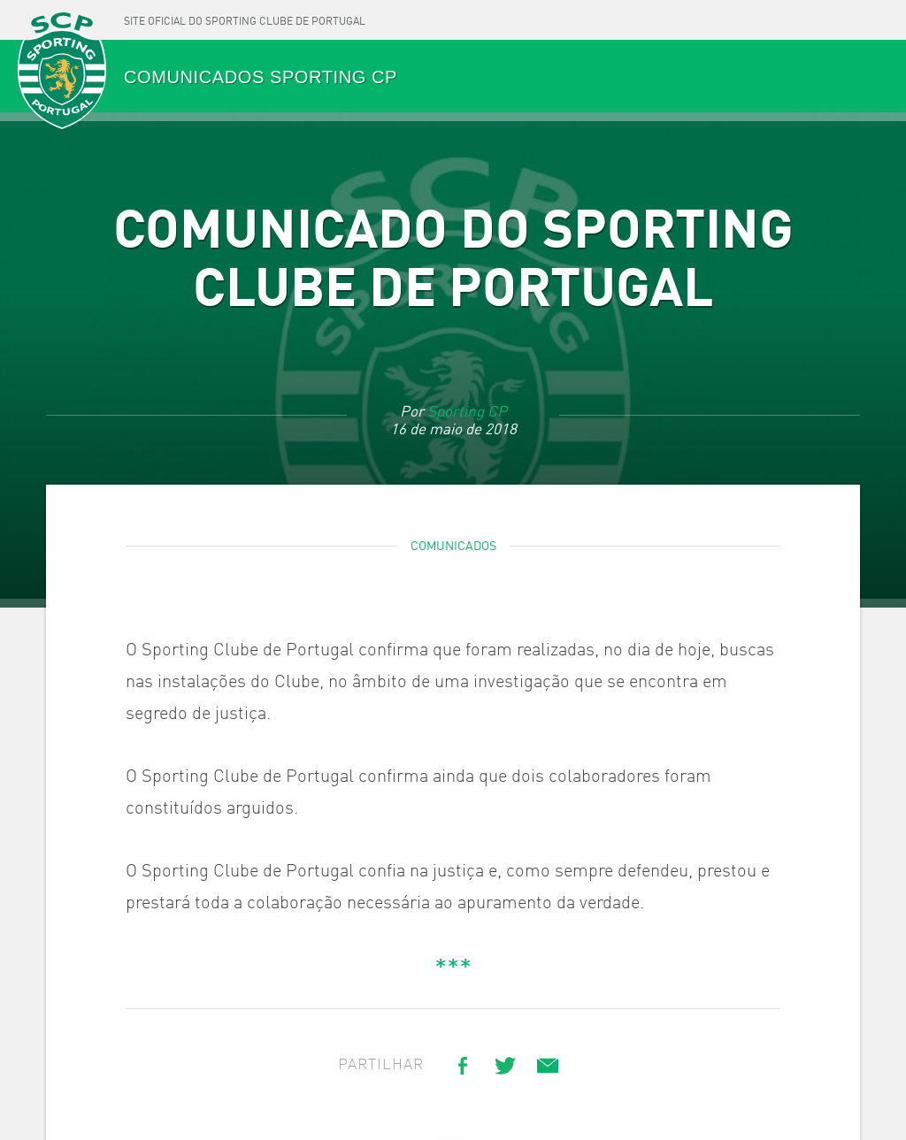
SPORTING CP (62, 72)
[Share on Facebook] (462, 1065)
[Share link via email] (547, 1065)
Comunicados (453, 546)
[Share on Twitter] (505, 1065)
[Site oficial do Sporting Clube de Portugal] (244, 20)
